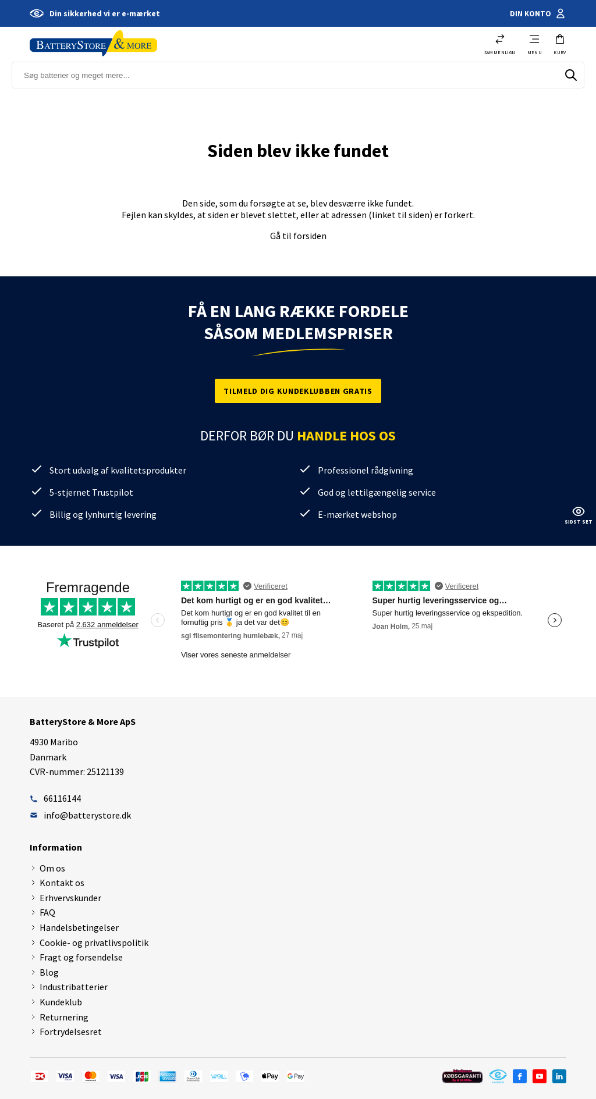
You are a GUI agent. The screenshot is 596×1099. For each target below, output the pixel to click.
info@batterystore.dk (80, 815)
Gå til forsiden (298, 235)
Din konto (538, 13)
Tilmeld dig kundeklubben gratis (298, 391)
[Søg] (571, 75)
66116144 (55, 798)
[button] (560, 44)
